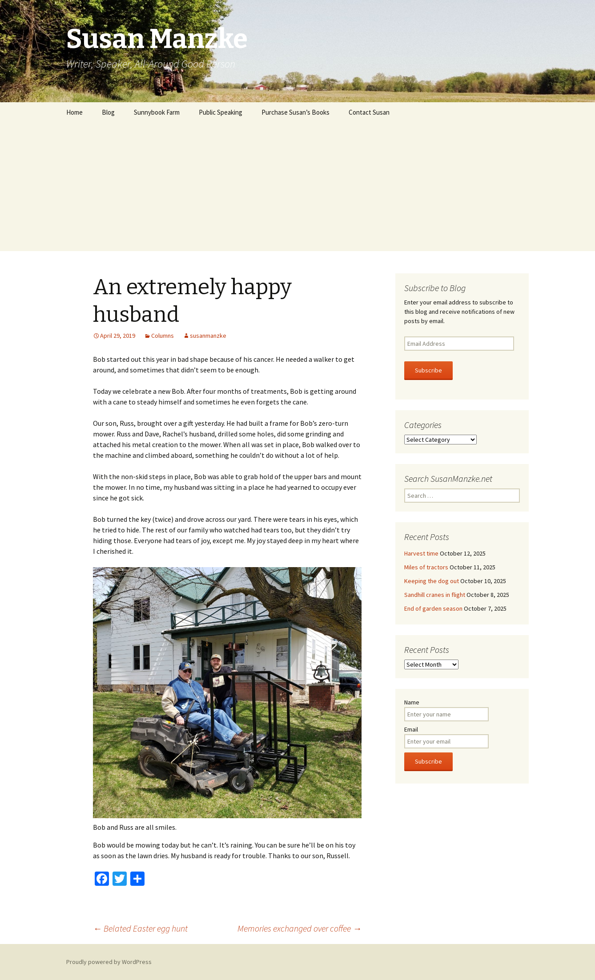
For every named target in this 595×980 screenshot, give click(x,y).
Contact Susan (369, 112)
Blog (108, 112)
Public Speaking (220, 112)
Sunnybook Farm (157, 112)
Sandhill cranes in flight (434, 595)
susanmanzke (208, 336)
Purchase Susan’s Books (295, 112)
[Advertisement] (297, 189)
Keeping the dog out (431, 581)
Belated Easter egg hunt (140, 928)
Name (411, 702)
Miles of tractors (426, 567)
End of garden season (433, 608)
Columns (162, 336)
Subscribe (428, 370)
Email (411, 729)
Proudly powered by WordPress (109, 962)
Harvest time (421, 553)
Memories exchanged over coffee (299, 928)
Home (74, 112)
